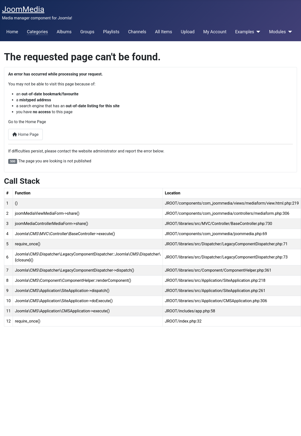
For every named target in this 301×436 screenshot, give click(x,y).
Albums (64, 31)
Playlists (111, 31)
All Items (163, 31)
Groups (87, 31)
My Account (214, 31)
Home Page (25, 134)
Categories (37, 31)
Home (12, 31)
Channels (137, 31)
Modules (277, 31)
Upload (187, 31)
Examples (244, 31)
